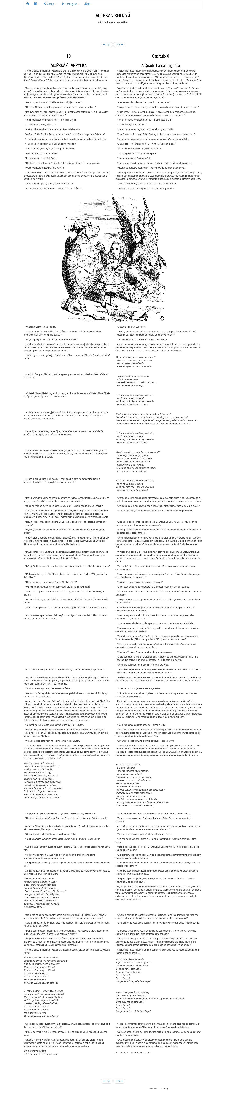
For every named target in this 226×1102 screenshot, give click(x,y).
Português (70, 3)
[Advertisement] (113, 31)
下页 (119, 44)
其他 (88, 3)
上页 (106, 44)
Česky (49, 3)
